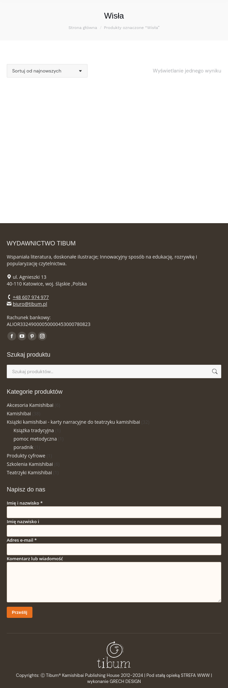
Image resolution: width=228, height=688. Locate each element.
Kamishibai (19, 413)
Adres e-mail (22, 540)
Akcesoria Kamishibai (30, 405)
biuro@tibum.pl (30, 304)
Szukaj (214, 371)
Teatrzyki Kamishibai (29, 472)
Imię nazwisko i (23, 521)
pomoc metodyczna (35, 439)
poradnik (23, 447)
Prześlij (19, 612)
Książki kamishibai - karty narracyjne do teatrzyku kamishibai (73, 422)
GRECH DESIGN (125, 681)
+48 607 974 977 (31, 297)
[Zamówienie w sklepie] (47, 71)
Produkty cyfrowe (26, 455)
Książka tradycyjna (34, 430)
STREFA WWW (195, 675)
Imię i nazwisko (25, 503)
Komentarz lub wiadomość (35, 559)
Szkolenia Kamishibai (30, 464)
